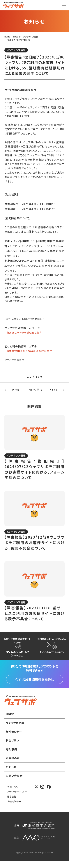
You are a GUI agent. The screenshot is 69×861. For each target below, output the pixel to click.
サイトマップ (13, 786)
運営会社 (11, 796)
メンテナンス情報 (16, 50)
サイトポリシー (14, 801)
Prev (16, 389)
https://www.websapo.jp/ (24, 332)
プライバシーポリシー (17, 791)
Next (53, 389)
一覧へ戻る (34, 390)
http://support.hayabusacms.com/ (30, 351)
